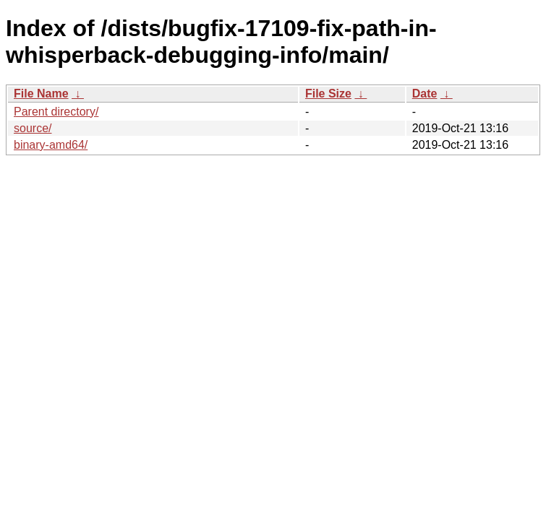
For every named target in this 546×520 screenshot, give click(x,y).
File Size (328, 93)
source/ (32, 128)
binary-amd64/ (51, 145)
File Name (41, 93)
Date (425, 93)
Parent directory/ (56, 111)
